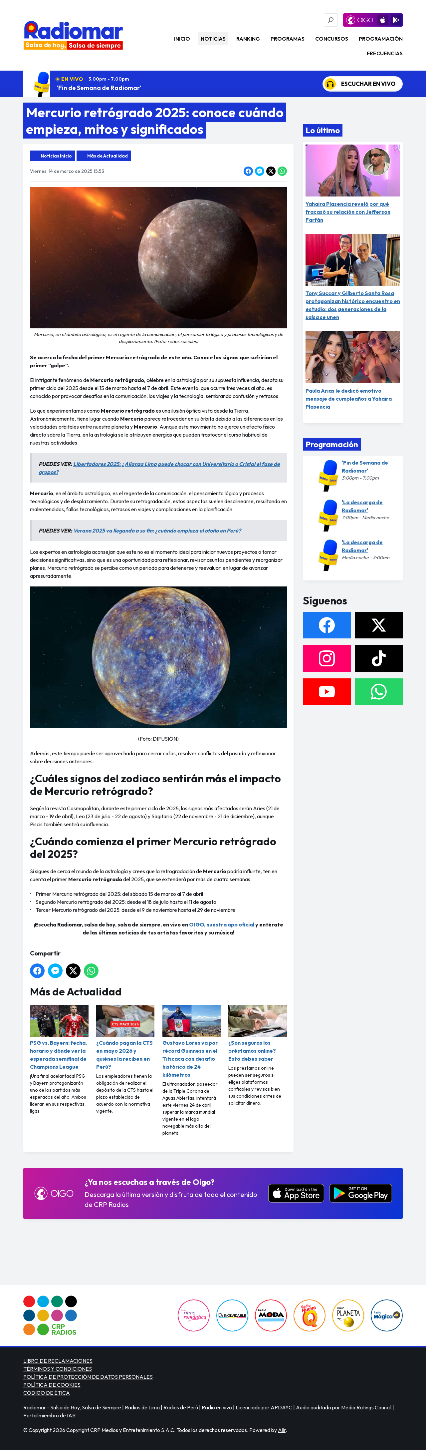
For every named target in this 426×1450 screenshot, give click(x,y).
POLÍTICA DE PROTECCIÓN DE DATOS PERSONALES (88, 1376)
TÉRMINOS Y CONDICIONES (57, 1368)
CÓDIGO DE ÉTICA (46, 1392)
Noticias (213, 38)
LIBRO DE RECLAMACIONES (58, 1360)
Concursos (331, 38)
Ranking (248, 38)
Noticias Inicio (56, 156)
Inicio (182, 38)
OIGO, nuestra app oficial (221, 924)
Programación (381, 38)
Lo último (323, 130)
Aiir (282, 1430)
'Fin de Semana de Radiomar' (99, 88)
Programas (288, 38)
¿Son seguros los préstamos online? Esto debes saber (257, 1033)
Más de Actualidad (107, 156)
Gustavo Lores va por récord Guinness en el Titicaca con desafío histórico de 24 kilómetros (191, 1041)
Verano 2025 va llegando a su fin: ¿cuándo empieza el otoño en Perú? (157, 530)
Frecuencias (385, 53)
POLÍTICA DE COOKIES (52, 1384)
